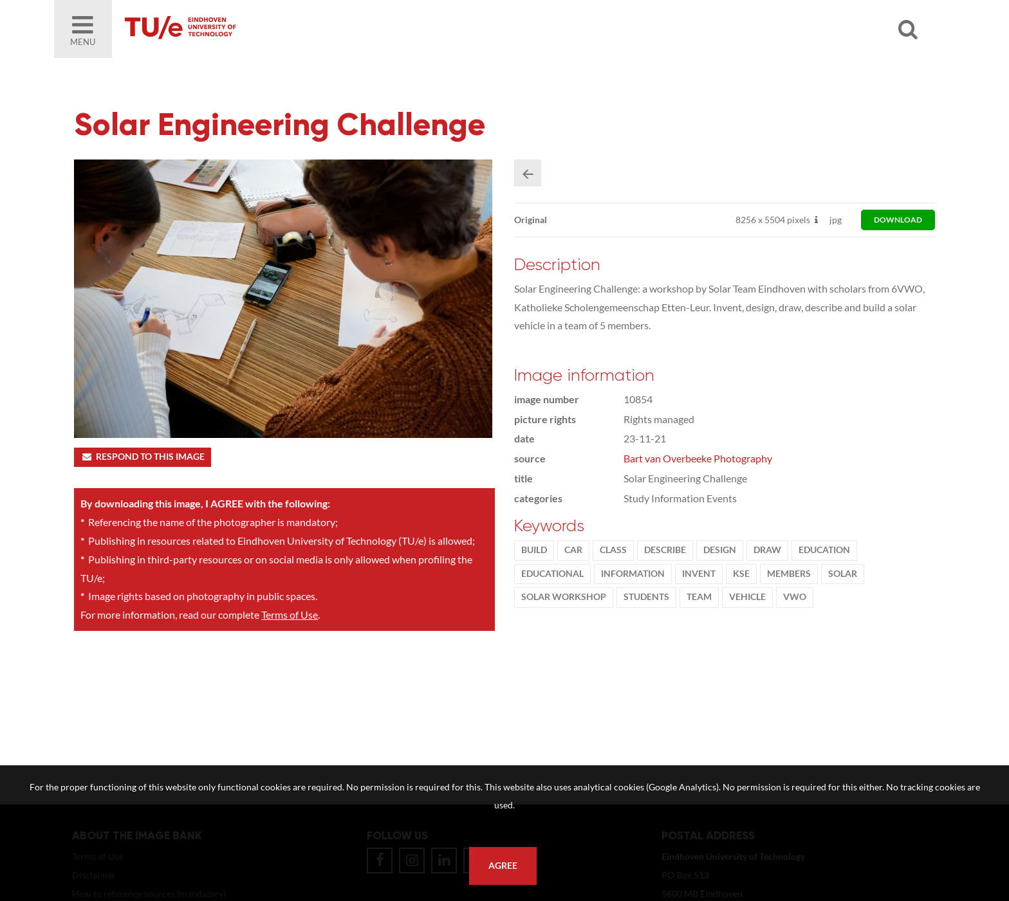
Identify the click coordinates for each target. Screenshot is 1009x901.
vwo (794, 597)
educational (552, 574)
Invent (699, 574)
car (573, 550)
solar (842, 574)
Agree (502, 865)
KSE (741, 574)
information (633, 574)
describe (665, 550)
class (613, 550)
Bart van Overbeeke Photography (698, 458)
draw (767, 550)
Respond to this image (142, 456)
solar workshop (563, 597)
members (789, 574)
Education (824, 550)
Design (719, 550)
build (534, 550)
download (898, 219)
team (699, 597)
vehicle (747, 597)
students (646, 597)
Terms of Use (289, 614)
